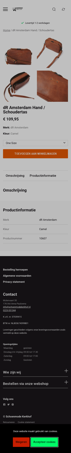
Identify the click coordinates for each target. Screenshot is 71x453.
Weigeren (21, 441)
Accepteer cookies (44, 441)
